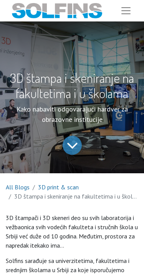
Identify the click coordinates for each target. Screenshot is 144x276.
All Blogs (18, 187)
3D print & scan (58, 187)
